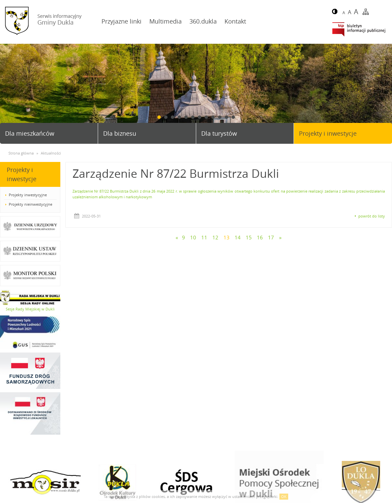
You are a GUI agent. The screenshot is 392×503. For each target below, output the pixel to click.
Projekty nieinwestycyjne (30, 204)
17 (271, 237)
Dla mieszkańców (29, 133)
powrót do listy (371, 216)
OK (284, 496)
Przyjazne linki (121, 21)
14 (238, 237)
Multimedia (165, 21)
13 (226, 237)
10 (219, 117)
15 (249, 237)
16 (260, 237)
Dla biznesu (119, 133)
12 (233, 117)
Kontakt (235, 21)
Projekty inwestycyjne (28, 194)
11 (226, 117)
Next (384, 90)
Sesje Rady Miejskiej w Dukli (30, 308)
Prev (7, 90)
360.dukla (203, 21)
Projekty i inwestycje (328, 133)
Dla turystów (219, 133)
